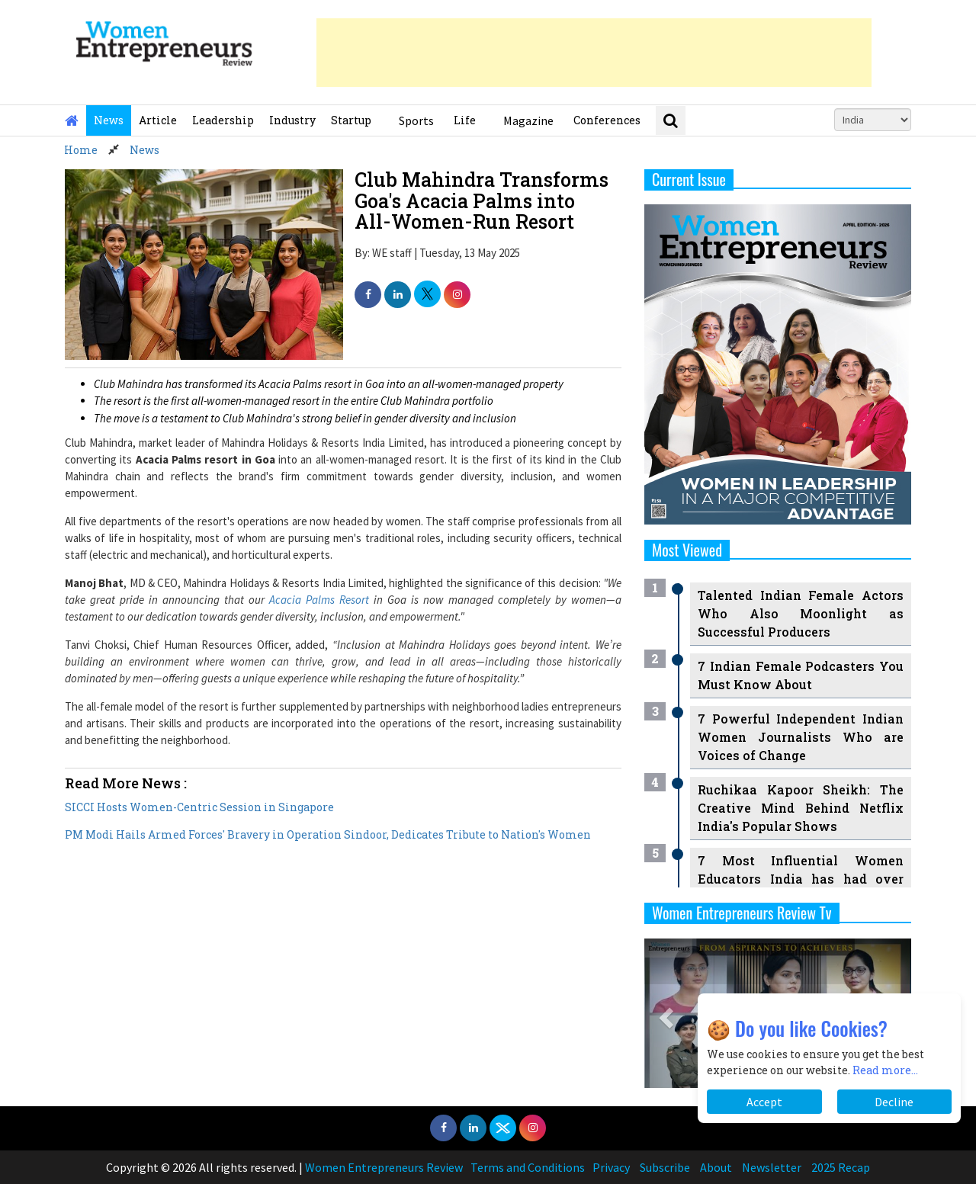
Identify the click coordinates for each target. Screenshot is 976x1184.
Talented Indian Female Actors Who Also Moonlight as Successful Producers (801, 613)
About (716, 1167)
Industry (292, 120)
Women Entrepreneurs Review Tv (742, 912)
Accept (764, 1101)
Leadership (223, 120)
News (109, 120)
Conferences (606, 120)
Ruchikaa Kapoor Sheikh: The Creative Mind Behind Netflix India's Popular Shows (801, 807)
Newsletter (771, 1167)
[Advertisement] (594, 52)
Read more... (885, 1070)
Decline (894, 1101)
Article (158, 120)
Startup (351, 120)
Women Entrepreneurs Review (384, 1167)
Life (465, 120)
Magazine (528, 120)
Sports (416, 120)
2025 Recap (840, 1167)
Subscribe (665, 1167)
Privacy (611, 1167)
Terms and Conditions (527, 1167)
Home (81, 150)
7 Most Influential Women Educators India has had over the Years (801, 878)
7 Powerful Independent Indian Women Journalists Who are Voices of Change (801, 737)
